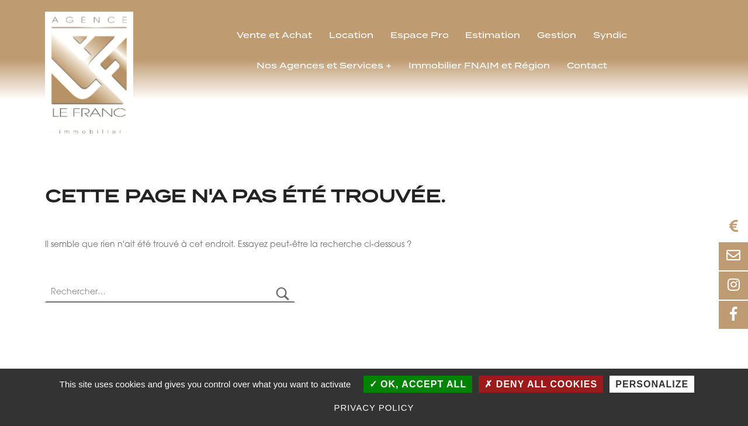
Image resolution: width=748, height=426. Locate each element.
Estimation (492, 35)
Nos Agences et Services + (324, 66)
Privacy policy (374, 408)
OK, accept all (418, 384)
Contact (587, 66)
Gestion (556, 35)
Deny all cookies (540, 384)
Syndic (610, 35)
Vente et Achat (274, 35)
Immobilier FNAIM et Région (479, 66)
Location (351, 35)
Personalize (651, 384)
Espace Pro (419, 35)
